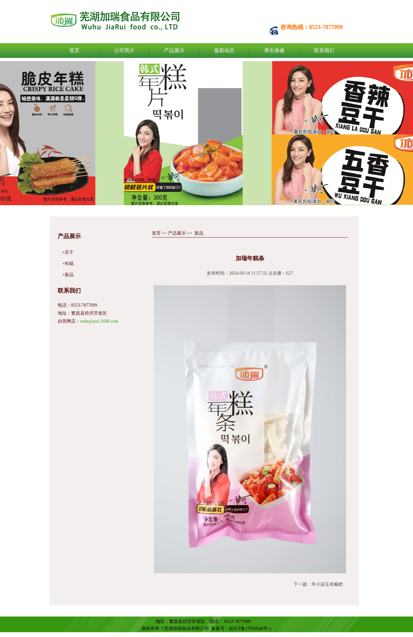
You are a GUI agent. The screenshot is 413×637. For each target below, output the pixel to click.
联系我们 (324, 50)
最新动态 (224, 50)
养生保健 (274, 50)
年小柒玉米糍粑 (327, 584)
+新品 (68, 274)
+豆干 (68, 252)
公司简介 (124, 50)
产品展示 (174, 50)
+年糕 (68, 263)
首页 (74, 50)
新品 (198, 233)
